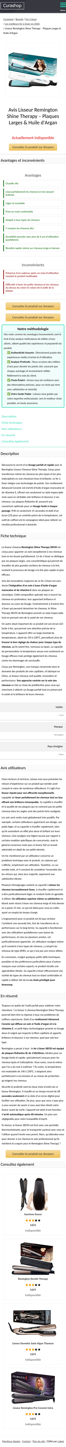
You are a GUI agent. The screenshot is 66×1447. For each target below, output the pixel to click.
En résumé (8, 435)
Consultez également (15, 441)
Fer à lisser (31, 19)
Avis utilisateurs (12, 429)
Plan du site (39, 1441)
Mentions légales (11, 1441)
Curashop (8, 19)
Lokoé (61, 1441)
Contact (26, 1441)
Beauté (19, 19)
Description (9, 416)
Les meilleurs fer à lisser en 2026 (22, 23)
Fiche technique (12, 422)
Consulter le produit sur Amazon (33, 147)
